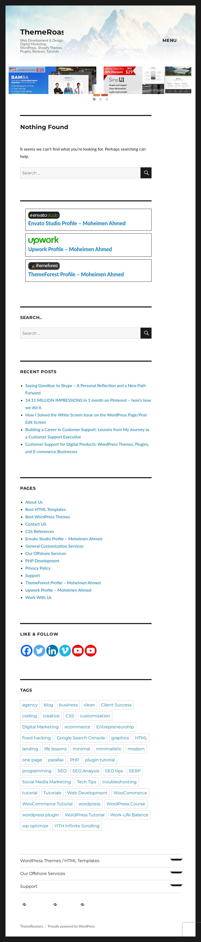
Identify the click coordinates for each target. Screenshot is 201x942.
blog (48, 704)
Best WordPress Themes (47, 516)
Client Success (116, 704)
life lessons (55, 748)
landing (30, 748)
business (68, 704)
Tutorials (52, 792)
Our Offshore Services (45, 553)
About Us (34, 501)
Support (32, 575)
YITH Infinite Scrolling (76, 825)
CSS (70, 715)
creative (51, 715)
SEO (62, 770)
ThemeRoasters (50, 31)
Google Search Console (81, 737)
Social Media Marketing (46, 781)
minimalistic (109, 748)
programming (37, 770)
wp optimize (35, 825)
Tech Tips (86, 781)
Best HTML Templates (45, 509)
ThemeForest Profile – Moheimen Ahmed (63, 582)
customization (95, 715)
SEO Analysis (85, 770)
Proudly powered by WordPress (71, 926)
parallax (56, 759)
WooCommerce (130, 792)
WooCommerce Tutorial (47, 803)
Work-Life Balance (129, 814)
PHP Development (42, 560)
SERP (135, 770)
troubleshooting (119, 781)
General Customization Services (54, 545)
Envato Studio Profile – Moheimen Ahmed (63, 538)
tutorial (29, 792)
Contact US (35, 523)
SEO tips (114, 770)
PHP (74, 759)
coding (29, 715)
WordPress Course (126, 803)
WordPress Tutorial (84, 814)
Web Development (87, 792)
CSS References (39, 531)
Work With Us (38, 597)
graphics (120, 737)
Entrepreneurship (115, 726)
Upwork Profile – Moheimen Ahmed (58, 589)
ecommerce (77, 726)
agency (30, 704)
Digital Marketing (40, 726)
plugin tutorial (100, 759)
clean (89, 704)
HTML (141, 737)
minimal (81, 748)
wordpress (89, 803)
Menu (170, 40)
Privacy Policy (38, 567)
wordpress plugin (40, 814)
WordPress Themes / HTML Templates (59, 860)
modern (136, 748)
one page (32, 759)
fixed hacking (36, 737)
